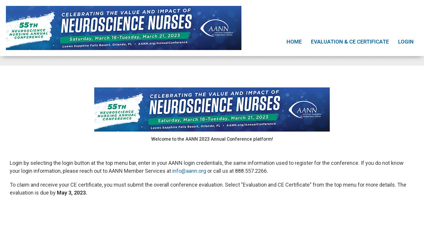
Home (294, 42)
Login (406, 42)
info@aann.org (189, 171)
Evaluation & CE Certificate (350, 42)
